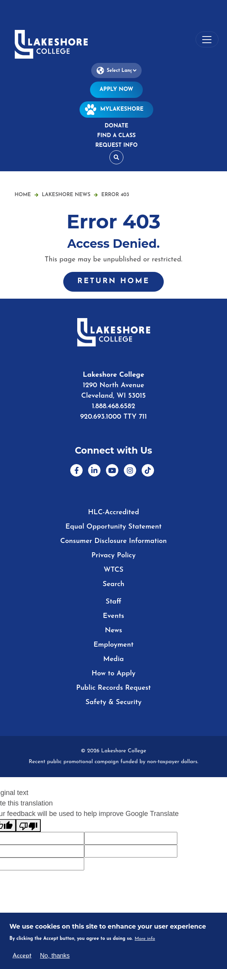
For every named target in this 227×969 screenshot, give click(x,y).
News (113, 630)
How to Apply (113, 673)
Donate (116, 126)
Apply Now (116, 89)
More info (145, 938)
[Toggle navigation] (207, 39)
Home (23, 194)
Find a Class (116, 136)
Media (113, 659)
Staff (113, 601)
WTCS (113, 570)
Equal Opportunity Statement (114, 527)
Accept (21, 956)
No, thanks (54, 955)
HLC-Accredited (113, 512)
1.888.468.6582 (113, 406)
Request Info (116, 145)
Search (113, 584)
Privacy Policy (114, 555)
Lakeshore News (70, 194)
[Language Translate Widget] (116, 70)
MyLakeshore (116, 109)
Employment (113, 645)
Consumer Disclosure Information (113, 541)
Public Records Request (113, 688)
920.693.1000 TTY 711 (113, 417)
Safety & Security (113, 702)
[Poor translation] (28, 825)
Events (113, 616)
